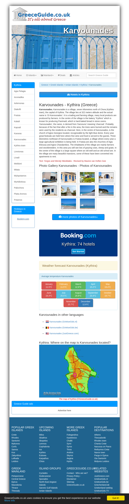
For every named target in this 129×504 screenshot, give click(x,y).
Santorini (16, 440)
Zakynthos (16, 455)
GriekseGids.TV (101, 491)
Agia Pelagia (20, 91)
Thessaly (16, 491)
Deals (61, 75)
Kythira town (19, 145)
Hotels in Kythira (78, 94)
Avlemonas (19, 103)
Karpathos (44, 458)
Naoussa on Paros (102, 446)
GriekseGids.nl (101, 479)
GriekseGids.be (101, 482)
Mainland (47, 75)
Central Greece (19, 479)
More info (9, 500)
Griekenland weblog (103, 488)
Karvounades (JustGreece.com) (62, 333)
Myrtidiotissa (20, 182)
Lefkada (15, 458)
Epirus (15, 482)
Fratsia (17, 115)
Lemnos (42, 443)
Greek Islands (56, 85)
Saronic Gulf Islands (48, 488)
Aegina (70, 458)
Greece (44, 85)
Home (18, 75)
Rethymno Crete (101, 449)
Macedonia (17, 485)
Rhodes (15, 438)
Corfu (14, 446)
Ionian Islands (71, 85)
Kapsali (17, 127)
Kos (13, 452)
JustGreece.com (101, 476)
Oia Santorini (100, 458)
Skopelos (43, 440)
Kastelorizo (72, 438)
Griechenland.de (101, 485)
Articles (74, 75)
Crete (14, 435)
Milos (41, 435)
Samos (15, 449)
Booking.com (23, 219)
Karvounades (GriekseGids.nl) (61, 321)
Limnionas (19, 151)
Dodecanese (45, 476)
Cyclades (43, 473)
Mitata (17, 169)
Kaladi (17, 121)
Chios (41, 461)
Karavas (18, 133)
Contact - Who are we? (77, 473)
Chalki (70, 440)
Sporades (43, 479)
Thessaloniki (100, 438)
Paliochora (19, 188)
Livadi (17, 157)
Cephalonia (44, 446)
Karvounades (20, 139)
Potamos (18, 200)
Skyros (70, 455)
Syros (69, 446)
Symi (69, 443)
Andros (70, 452)
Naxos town (99, 452)
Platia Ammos (20, 194)
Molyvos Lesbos (101, 461)
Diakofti (17, 109)
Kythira (84, 85)
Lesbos (15, 461)
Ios (40, 449)
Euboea (42, 455)
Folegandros (72, 435)
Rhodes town (100, 440)
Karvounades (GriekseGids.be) (62, 327)
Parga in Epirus (101, 455)
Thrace (15, 488)
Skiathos (43, 438)
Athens (97, 435)
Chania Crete (100, 443)
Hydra (69, 461)
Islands (31, 75)
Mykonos (16, 443)
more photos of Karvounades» (78, 216)
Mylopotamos (20, 176)
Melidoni (18, 163)
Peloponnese (18, 476)
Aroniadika (19, 97)
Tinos (69, 449)
